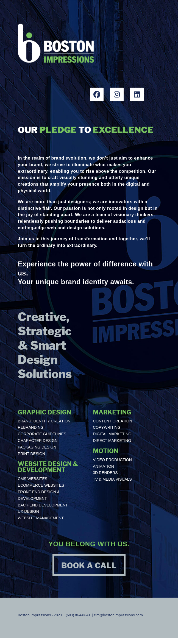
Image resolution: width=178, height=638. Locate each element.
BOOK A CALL (88, 565)
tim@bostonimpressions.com (118, 614)
